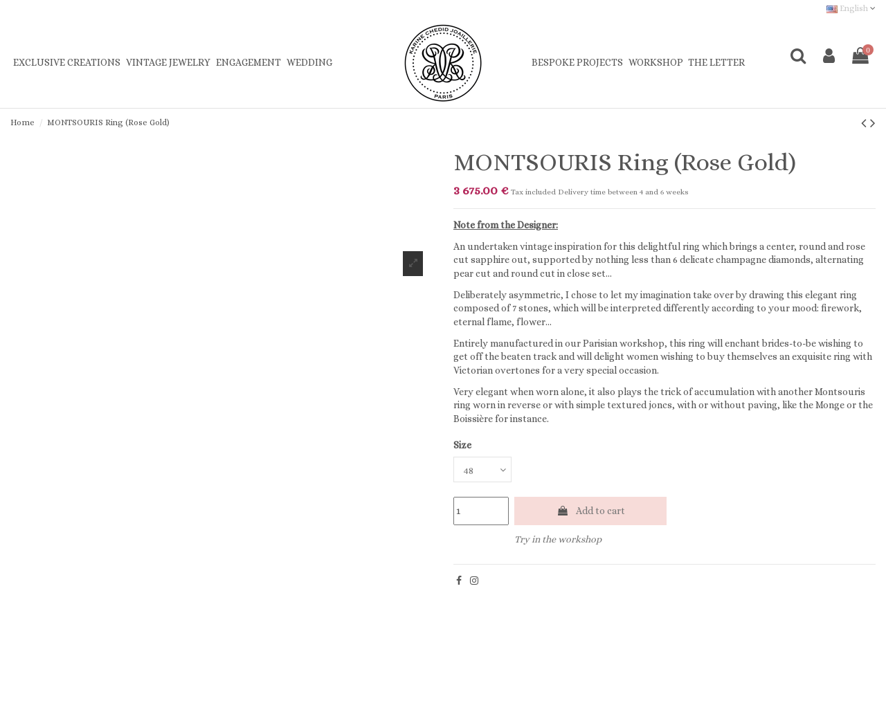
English (851, 8)
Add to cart (591, 510)
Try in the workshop (558, 539)
